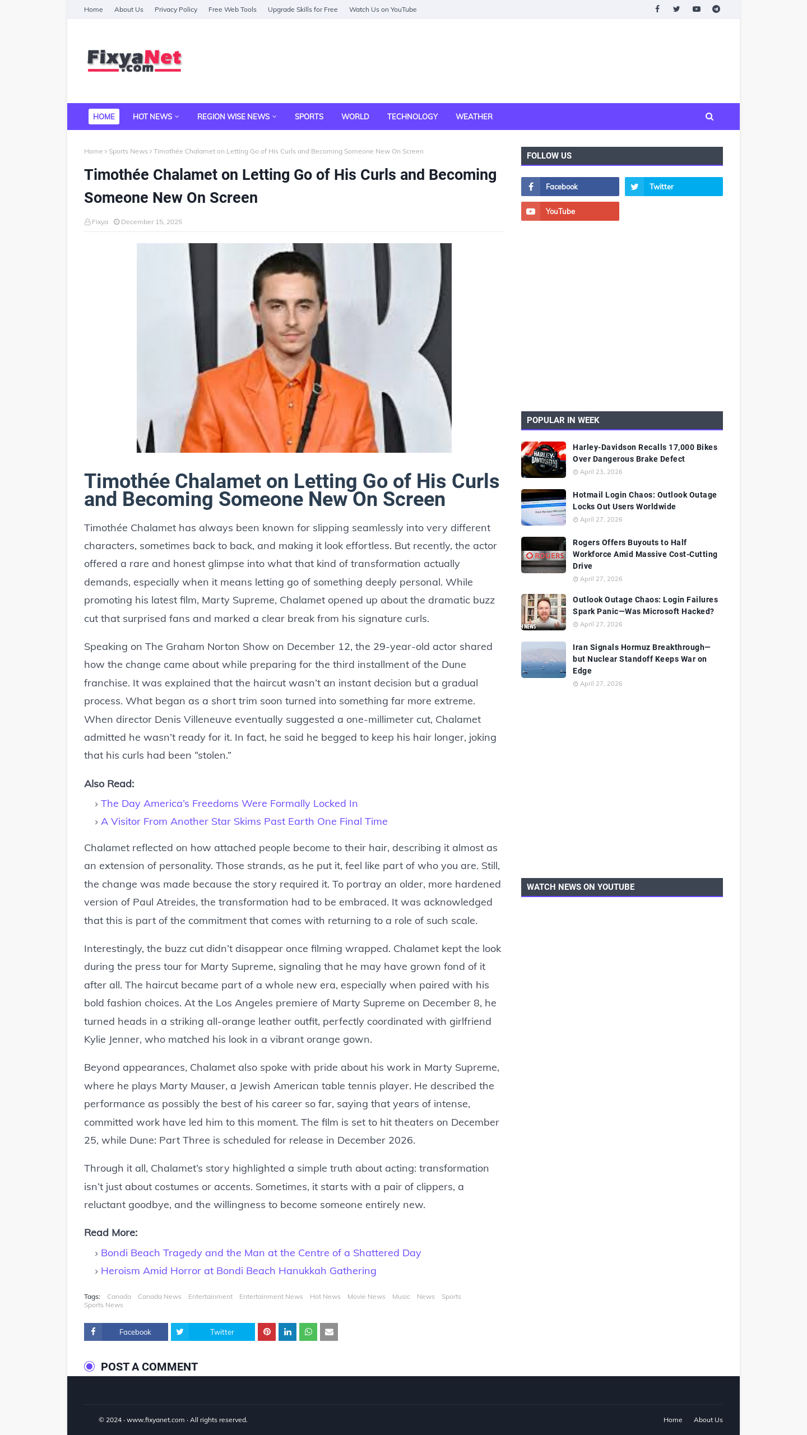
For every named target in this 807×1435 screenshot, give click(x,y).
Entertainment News (271, 1296)
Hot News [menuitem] (152, 116)
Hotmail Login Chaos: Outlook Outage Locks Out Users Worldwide (645, 500)
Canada (119, 1296)
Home (93, 9)
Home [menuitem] (104, 116)
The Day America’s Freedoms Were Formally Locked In (229, 803)
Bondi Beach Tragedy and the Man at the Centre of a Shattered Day (261, 1252)
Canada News (160, 1296)
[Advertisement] (519, 61)
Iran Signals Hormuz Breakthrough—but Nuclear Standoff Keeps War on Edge (642, 659)
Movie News (366, 1296)
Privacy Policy (176, 9)
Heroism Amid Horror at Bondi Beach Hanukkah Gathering (239, 1270)
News (426, 1296)
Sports (451, 1296)
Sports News (128, 151)
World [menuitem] (355, 116)
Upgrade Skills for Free (303, 9)
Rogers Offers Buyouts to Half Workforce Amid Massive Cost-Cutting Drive (645, 554)
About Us (128, 9)
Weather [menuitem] (474, 116)
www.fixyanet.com (156, 1419)
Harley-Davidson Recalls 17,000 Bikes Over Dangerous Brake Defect (645, 453)
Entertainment (210, 1296)
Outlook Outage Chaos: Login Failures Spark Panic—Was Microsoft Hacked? (645, 605)
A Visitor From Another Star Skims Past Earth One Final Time (244, 821)
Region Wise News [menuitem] (233, 116)
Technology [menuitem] (412, 116)
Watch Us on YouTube (383, 9)
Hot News (325, 1296)
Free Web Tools (232, 9)
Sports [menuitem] (309, 116)
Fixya (100, 221)
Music (401, 1296)
